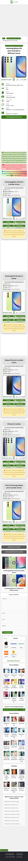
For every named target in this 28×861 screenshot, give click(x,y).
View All (5, 638)
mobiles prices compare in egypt (11, 802)
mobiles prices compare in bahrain (12, 824)
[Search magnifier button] (24, 709)
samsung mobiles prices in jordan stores (14, 46)
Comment (4, 598)
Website (4, 626)
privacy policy (19, 857)
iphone (6, 646)
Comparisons (19, 854)
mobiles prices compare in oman (11, 817)
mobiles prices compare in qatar (11, 821)
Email (3, 619)
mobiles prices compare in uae (11, 808)
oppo (21, 646)
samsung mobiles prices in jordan (14, 552)
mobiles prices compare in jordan (14, 38)
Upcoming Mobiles (10, 854)
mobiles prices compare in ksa (11, 805)
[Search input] (13, 709)
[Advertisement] (14, 20)
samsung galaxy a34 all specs (14, 117)
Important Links (4, 850)
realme (14, 655)
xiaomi (6, 655)
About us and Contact (10, 857)
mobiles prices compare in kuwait (11, 814)
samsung (14, 644)
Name (3, 613)
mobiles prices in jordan (14, 547)
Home (4, 38)
